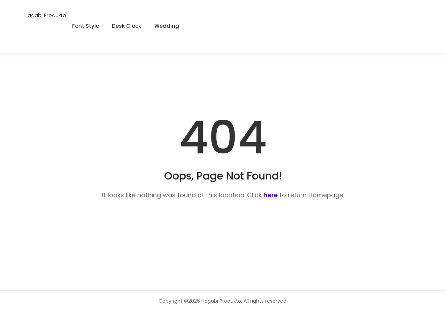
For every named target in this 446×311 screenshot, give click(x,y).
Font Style (85, 26)
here (270, 195)
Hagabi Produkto (45, 15)
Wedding (166, 26)
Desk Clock (126, 26)
